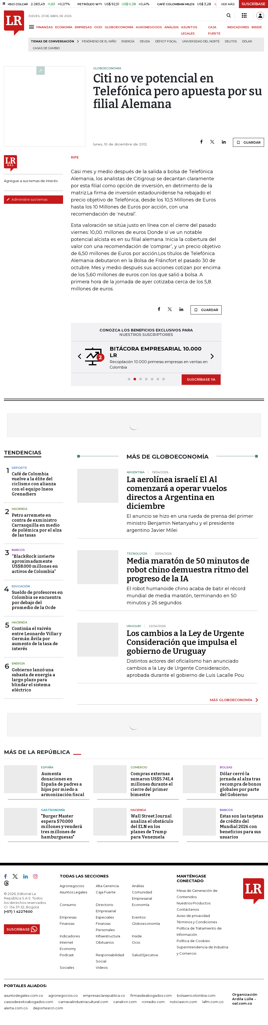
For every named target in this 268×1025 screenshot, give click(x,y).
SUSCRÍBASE (253, 4)
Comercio (139, 767)
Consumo (68, 905)
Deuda (145, 41)
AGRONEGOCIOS (149, 27)
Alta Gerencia (107, 886)
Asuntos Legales (73, 892)
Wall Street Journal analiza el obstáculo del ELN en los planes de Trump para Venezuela (152, 827)
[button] (78, 357)
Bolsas (226, 767)
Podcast (67, 955)
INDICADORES (238, 27)
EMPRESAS (83, 27)
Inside (137, 936)
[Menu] (32, 26)
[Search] (228, 15)
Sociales (67, 967)
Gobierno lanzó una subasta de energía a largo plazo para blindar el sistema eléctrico (33, 679)
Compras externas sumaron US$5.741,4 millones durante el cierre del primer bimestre (152, 784)
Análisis (138, 886)
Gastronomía (53, 810)
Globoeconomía (146, 923)
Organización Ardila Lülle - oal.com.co (244, 998)
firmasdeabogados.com (151, 995)
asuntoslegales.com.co (23, 995)
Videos (102, 967)
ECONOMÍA (63, 27)
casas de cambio (46, 48)
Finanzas (67, 923)
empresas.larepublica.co (104, 995)
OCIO (98, 27)
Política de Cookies (193, 941)
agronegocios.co (63, 995)
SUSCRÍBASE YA (201, 379)
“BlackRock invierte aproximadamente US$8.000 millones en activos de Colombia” (35, 564)
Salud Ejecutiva (145, 955)
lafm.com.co (213, 1002)
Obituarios (105, 942)
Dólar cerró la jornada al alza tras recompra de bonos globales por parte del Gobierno (240, 784)
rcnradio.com (153, 1002)
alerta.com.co (16, 1008)
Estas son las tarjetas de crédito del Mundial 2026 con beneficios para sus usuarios (241, 827)
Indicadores (70, 936)
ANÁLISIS (171, 27)
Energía (128, 41)
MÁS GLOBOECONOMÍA (231, 700)
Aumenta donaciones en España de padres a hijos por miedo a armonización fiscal (62, 784)
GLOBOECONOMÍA (119, 27)
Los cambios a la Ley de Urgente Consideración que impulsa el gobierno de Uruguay (185, 642)
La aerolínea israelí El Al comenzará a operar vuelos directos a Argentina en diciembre (177, 493)
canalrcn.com (125, 1002)
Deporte (19, 468)
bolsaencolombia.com (196, 995)
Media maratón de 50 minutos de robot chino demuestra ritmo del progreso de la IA (188, 569)
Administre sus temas (27, 199)
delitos (231, 41)
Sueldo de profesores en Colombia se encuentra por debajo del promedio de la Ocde (37, 600)
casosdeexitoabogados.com (28, 1002)
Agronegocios (72, 886)
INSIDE (257, 27)
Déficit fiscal (166, 41)
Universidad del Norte (201, 41)
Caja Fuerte (106, 892)
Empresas (68, 917)
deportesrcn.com (48, 1008)
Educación (21, 586)
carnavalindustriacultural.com (83, 1002)
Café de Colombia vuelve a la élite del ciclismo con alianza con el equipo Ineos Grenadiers (34, 484)
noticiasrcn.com (183, 1002)
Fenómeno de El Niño (99, 41)
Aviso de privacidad (193, 916)
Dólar (247, 41)
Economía (140, 905)
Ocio (136, 942)
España (47, 767)
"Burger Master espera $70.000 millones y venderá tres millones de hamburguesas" (61, 827)
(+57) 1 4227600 (18, 911)
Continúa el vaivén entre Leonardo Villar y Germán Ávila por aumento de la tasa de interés (37, 638)
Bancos (18, 550)
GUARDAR (248, 142)
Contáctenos (188, 909)
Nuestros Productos (193, 903)
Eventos (139, 917)
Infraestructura (108, 936)
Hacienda (19, 509)
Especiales (105, 917)
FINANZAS (44, 27)
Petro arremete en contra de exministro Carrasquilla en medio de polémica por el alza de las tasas (37, 525)
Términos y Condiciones (197, 922)
